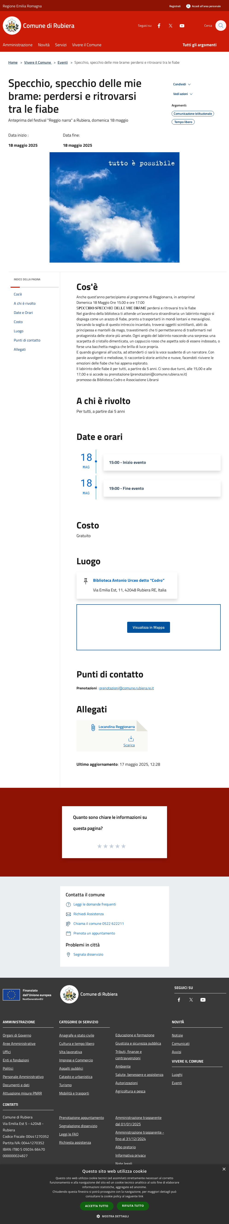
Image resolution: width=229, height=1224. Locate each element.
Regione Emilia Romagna (22, 6)
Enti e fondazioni (16, 1060)
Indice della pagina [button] (27, 279)
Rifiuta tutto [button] (133, 1206)
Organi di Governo (17, 1035)
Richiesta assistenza (75, 1142)
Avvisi (176, 1052)
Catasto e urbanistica (75, 1076)
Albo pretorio (125, 1147)
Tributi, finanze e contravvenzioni (128, 1055)
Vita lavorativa (70, 1052)
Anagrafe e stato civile (76, 1035)
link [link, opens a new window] (140, 1196)
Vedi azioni (183, 94)
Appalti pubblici (71, 1068)
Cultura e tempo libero (76, 1043)
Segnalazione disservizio (78, 1126)
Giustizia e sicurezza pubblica (138, 1043)
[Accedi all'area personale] (203, 6)
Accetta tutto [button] (96, 1206)
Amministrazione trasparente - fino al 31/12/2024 (139, 1135)
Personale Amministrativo (23, 1076)
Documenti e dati (16, 1085)
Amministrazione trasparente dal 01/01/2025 (138, 1121)
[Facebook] (156, 25)
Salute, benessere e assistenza (139, 1074)
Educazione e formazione (134, 1035)
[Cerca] (220, 25)
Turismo (65, 1085)
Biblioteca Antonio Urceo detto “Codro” (128, 580)
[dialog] (114, 1194)
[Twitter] (168, 25)
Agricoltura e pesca (130, 1091)
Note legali (123, 1163)
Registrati (175, 6)
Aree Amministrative (19, 1043)
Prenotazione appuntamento (81, 1117)
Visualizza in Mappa (148, 627)
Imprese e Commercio (76, 1060)
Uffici (7, 1052)
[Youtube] (179, 25)
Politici (8, 1068)
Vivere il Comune (38, 62)
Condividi (182, 84)
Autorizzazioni (126, 1083)
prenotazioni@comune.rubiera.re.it (126, 688)
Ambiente (123, 1066)
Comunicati (181, 1043)
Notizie (177, 1035)
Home (13, 62)
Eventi (63, 62)
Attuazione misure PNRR (22, 1093)
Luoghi (177, 1074)
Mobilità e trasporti (74, 1093)
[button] (114, 1216)
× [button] (224, 1169)
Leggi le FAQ (69, 1134)
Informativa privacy (130, 1155)
